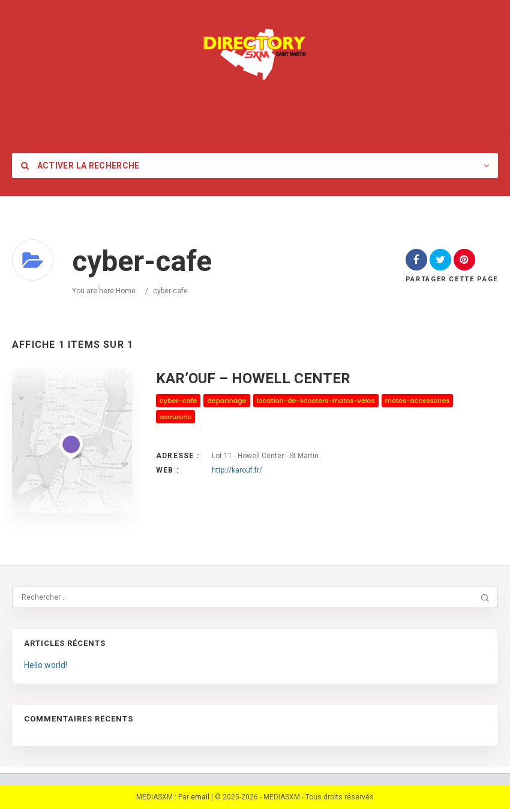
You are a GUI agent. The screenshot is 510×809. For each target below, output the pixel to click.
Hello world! (45, 665)
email (200, 797)
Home (126, 291)
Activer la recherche (80, 165)
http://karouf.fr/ (237, 470)
